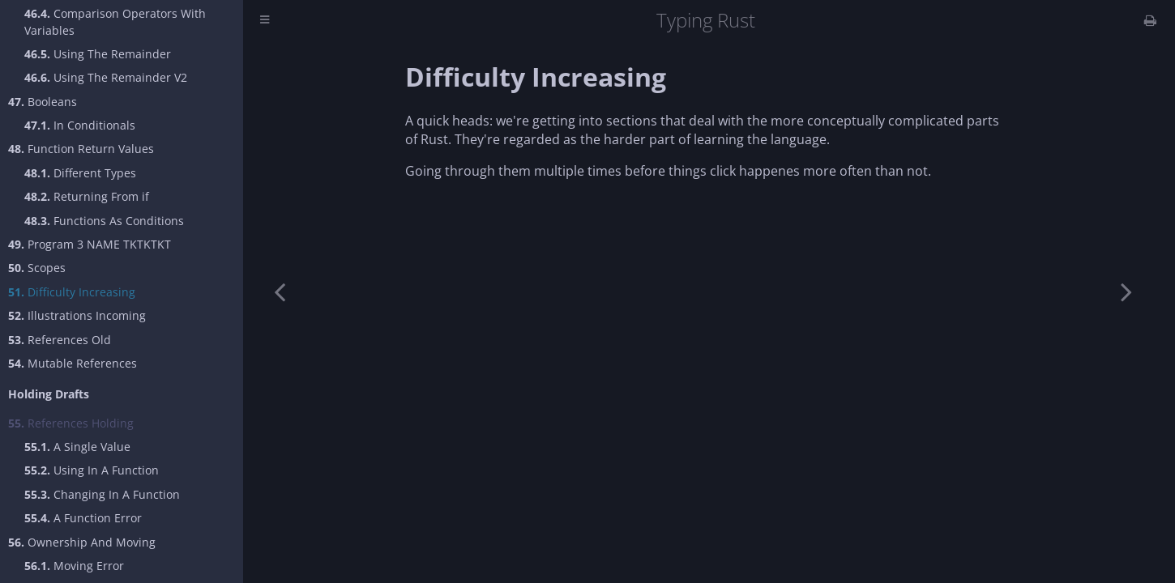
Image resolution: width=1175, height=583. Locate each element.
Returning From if (86, 196)
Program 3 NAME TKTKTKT (89, 244)
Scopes (37, 267)
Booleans (42, 101)
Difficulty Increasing (71, 292)
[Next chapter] (1126, 291)
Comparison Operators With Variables (115, 22)
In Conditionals (79, 125)
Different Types (80, 173)
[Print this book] (1150, 20)
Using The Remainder (97, 54)
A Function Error (83, 518)
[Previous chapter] (279, 291)
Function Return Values (81, 148)
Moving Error (74, 565)
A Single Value (77, 446)
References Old (59, 339)
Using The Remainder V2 (105, 77)
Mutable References (72, 363)
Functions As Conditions (104, 220)
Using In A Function (91, 470)
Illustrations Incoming (77, 315)
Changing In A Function (102, 494)
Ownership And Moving (82, 542)
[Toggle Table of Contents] (264, 20)
